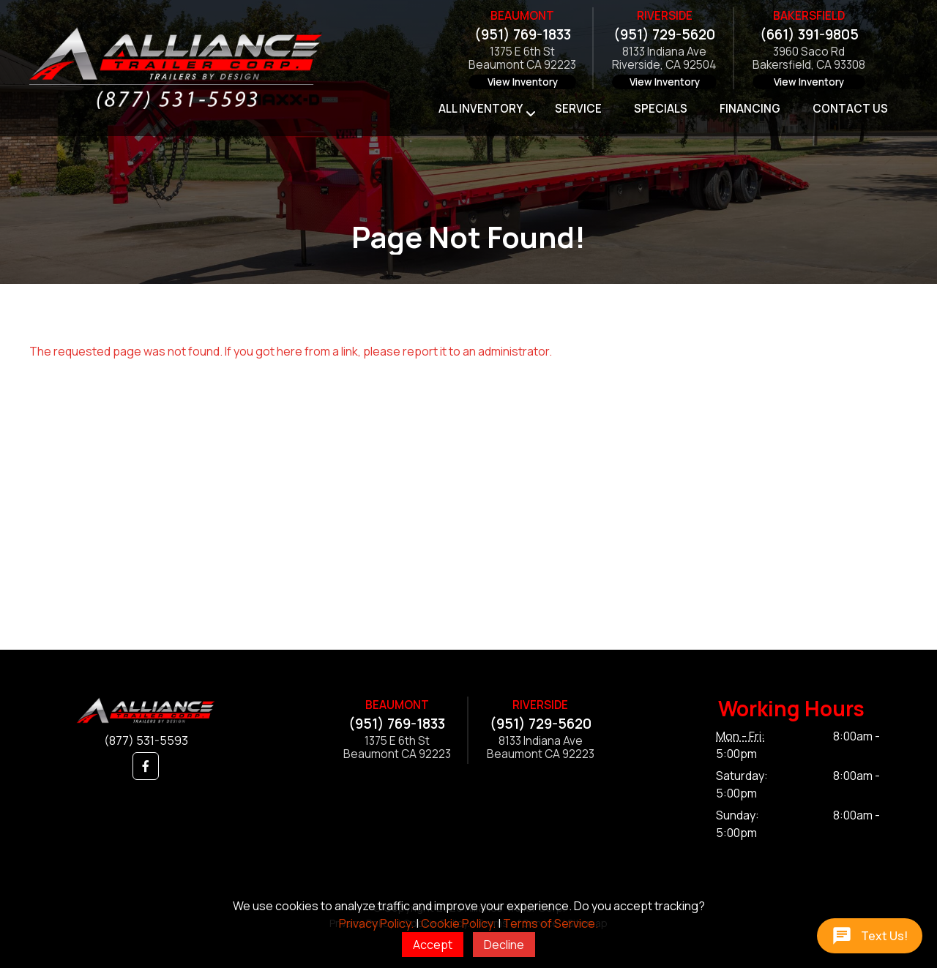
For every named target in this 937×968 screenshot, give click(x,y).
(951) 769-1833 (522, 34)
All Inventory (480, 108)
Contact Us (850, 108)
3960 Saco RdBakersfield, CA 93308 (809, 58)
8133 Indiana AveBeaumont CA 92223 (540, 748)
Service (578, 108)
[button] (145, 766)
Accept (432, 945)
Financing (750, 108)
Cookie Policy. (458, 923)
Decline (504, 945)
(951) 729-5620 (664, 34)
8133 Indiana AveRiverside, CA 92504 (664, 58)
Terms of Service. (550, 923)
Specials (660, 108)
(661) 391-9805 (809, 34)
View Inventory (523, 82)
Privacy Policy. (376, 923)
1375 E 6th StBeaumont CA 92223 (522, 58)
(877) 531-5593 (146, 740)
